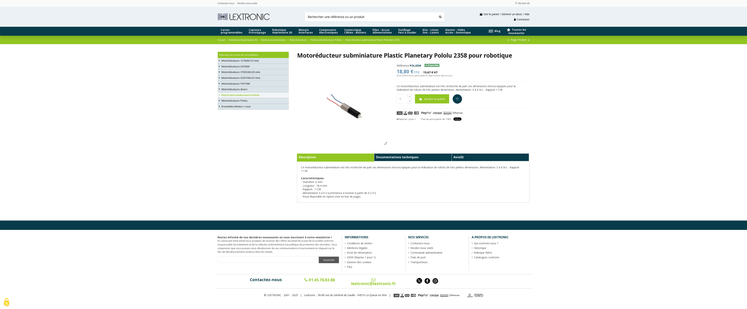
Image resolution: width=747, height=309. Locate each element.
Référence (403, 65)
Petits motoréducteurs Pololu (240, 95)
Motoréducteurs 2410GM (235, 66)
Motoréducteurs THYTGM (235, 83)
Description (307, 157)
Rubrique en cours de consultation (238, 54)
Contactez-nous (266, 279)
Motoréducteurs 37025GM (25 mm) (240, 72)
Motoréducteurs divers (234, 89)
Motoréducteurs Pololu (234, 100)
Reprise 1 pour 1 (406, 119)
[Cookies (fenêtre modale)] (6, 302)
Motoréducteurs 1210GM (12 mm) (240, 60)
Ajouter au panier (432, 99)
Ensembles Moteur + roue (236, 106)
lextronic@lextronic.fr (373, 282)
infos (457, 119)
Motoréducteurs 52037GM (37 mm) (240, 77)
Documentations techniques (397, 157)
